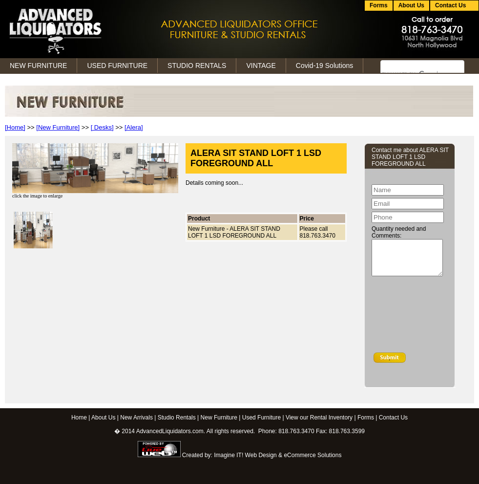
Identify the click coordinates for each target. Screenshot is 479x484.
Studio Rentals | (178, 417)
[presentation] (412, 316)
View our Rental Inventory (319, 417)
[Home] (15, 127)
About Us (411, 5)
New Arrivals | (138, 417)
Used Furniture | (263, 417)
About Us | (105, 417)
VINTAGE (260, 65)
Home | (80, 417)
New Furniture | (221, 417)
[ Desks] (102, 127)
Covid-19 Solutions (325, 65)
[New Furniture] (58, 127)
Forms (379, 5)
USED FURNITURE (117, 65)
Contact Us (393, 417)
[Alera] (134, 127)
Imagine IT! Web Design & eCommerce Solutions (277, 455)
